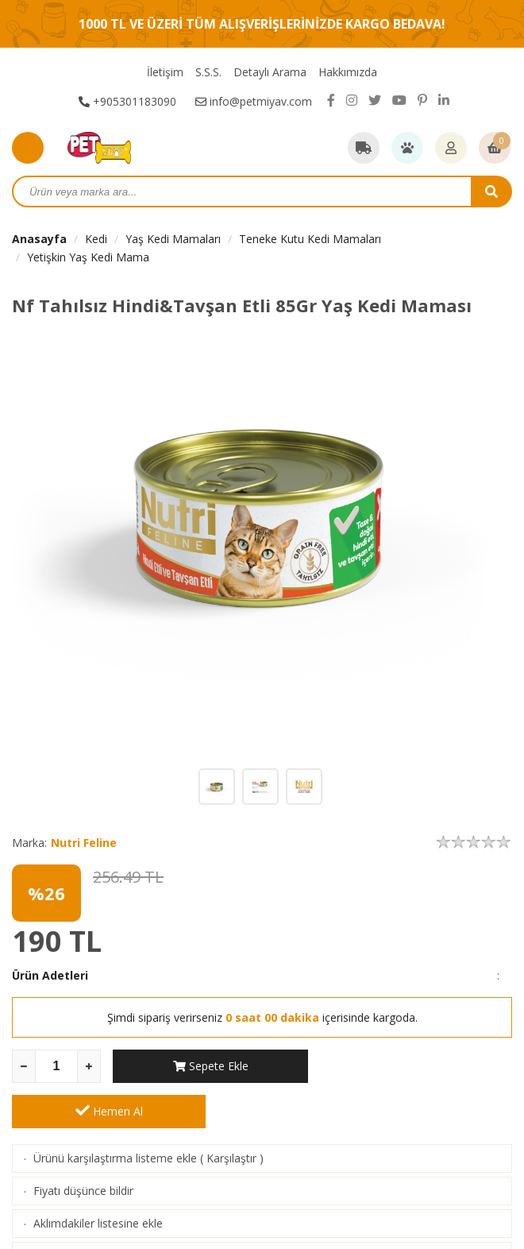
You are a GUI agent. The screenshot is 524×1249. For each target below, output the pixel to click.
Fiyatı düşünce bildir (83, 1145)
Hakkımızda (347, 71)
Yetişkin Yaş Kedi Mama (88, 257)
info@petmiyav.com (253, 101)
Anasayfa (39, 238)
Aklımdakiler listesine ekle (98, 1177)
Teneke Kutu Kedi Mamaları (310, 238)
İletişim (165, 71)
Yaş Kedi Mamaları (173, 238)
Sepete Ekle (210, 1065)
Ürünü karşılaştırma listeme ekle (115, 1112)
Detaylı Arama (269, 71)
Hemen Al (415, 1065)
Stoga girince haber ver (92, 1210)
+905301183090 (127, 101)
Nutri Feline (84, 842)
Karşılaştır (231, 1112)
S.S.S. (208, 71)
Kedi (96, 238)
